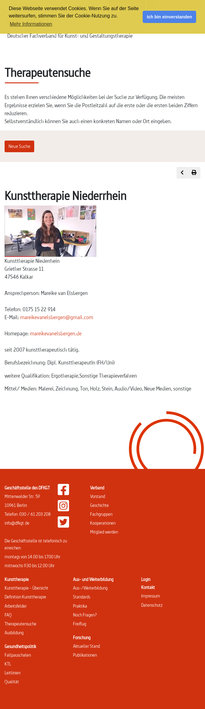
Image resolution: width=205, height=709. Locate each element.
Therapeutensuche (20, 623)
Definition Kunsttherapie (25, 596)
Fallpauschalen (18, 655)
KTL (8, 663)
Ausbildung (14, 632)
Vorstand (97, 496)
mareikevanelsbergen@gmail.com (56, 317)
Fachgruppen (101, 514)
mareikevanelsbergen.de (56, 333)
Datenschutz (152, 605)
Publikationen (85, 655)
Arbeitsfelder (16, 606)
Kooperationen (102, 523)
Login (145, 579)
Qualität (12, 681)
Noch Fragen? (85, 614)
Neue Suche (19, 146)
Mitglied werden (104, 531)
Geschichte (99, 505)
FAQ (8, 614)
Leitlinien (12, 672)
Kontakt (148, 587)
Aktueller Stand (86, 646)
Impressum (150, 595)
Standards (81, 596)
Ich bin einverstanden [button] (169, 16)
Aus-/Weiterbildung (90, 587)
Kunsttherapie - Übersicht (26, 587)
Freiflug (79, 623)
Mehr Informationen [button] (31, 24)
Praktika (80, 606)
